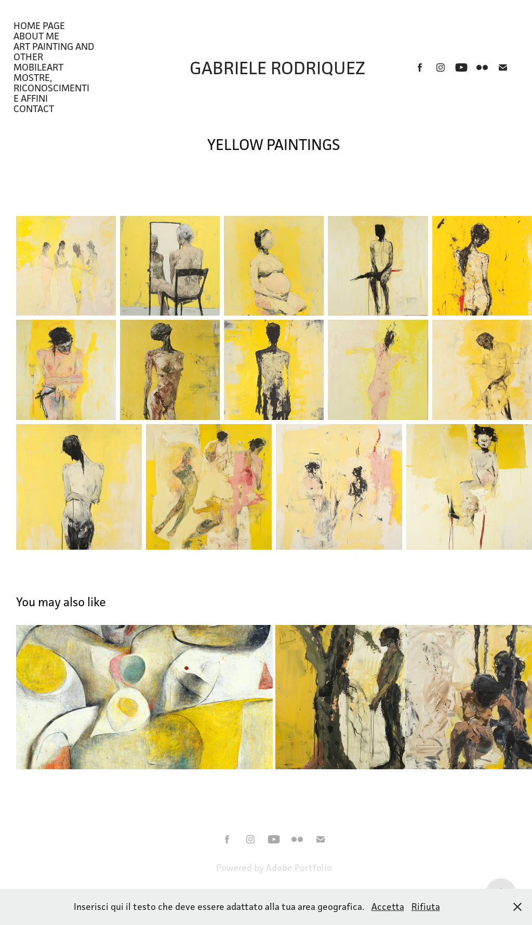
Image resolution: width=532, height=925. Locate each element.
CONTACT (34, 108)
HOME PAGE (39, 25)
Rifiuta (425, 907)
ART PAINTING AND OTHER (54, 51)
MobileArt (38, 67)
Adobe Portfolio (299, 868)
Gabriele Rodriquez (277, 67)
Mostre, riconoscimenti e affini (51, 87)
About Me (36, 36)
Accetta (387, 907)
